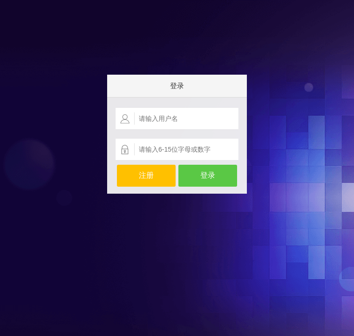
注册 (146, 175)
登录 (207, 175)
